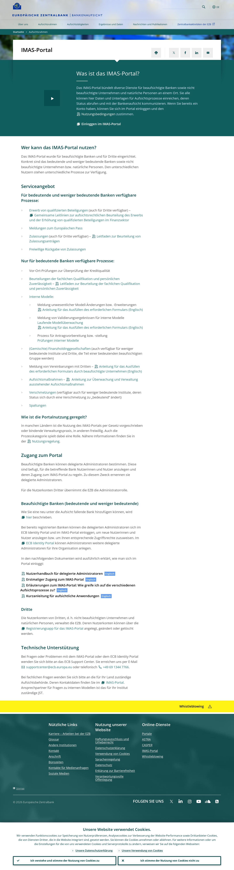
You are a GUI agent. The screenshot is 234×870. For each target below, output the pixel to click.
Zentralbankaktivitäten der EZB (196, 24)
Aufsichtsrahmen (47, 24)
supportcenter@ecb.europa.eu (49, 667)
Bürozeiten (56, 762)
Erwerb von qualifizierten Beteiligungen (58, 210)
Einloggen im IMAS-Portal (101, 124)
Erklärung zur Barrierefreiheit (115, 771)
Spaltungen (37, 405)
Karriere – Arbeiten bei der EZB (70, 734)
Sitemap (20, 788)
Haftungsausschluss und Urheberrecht (112, 740)
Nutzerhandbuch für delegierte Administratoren (64, 573)
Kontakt (54, 751)
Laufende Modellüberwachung (60, 322)
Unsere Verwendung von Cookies (142, 850)
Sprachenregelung (107, 759)
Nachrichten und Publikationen (150, 24)
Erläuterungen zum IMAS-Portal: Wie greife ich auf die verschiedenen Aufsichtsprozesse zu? (77, 587)
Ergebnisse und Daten (111, 24)
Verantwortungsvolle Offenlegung (109, 778)
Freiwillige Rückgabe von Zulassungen (57, 249)
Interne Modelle (41, 296)
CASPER (147, 745)
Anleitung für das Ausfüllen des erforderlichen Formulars (85, 309)
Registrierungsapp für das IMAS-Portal (54, 628)
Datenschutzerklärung (110, 748)
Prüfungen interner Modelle (58, 340)
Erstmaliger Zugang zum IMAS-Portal (55, 579)
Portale (147, 734)
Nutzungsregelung (45, 441)
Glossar (54, 739)
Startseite (18, 31)
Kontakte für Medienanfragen (69, 768)
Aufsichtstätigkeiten (78, 24)
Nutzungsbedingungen (98, 114)
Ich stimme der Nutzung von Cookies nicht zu (169, 860)
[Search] (185, 6)
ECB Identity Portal (40, 543)
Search (203, 7)
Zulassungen (38, 236)
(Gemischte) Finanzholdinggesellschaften (60, 348)
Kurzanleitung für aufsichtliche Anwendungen (62, 596)
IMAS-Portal (115, 682)
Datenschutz (103, 765)
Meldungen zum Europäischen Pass (56, 228)
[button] (209, 7)
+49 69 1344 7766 (116, 667)
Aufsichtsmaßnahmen (46, 379)
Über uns (23, 24)
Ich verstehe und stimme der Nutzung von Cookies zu (64, 860)
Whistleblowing (152, 756)
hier (29, 517)
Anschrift (55, 756)
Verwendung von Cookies (112, 754)
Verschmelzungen (42, 392)
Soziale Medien (59, 773)
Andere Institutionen (63, 745)
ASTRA (146, 739)
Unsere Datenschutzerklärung (94, 850)
